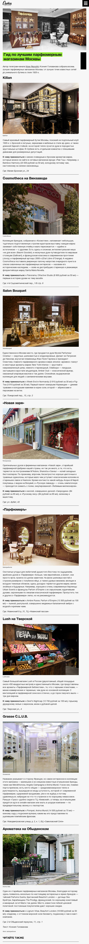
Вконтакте (83, 61)
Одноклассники (83, 66)
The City (7, 3)
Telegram (83, 55)
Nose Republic (32, 66)
